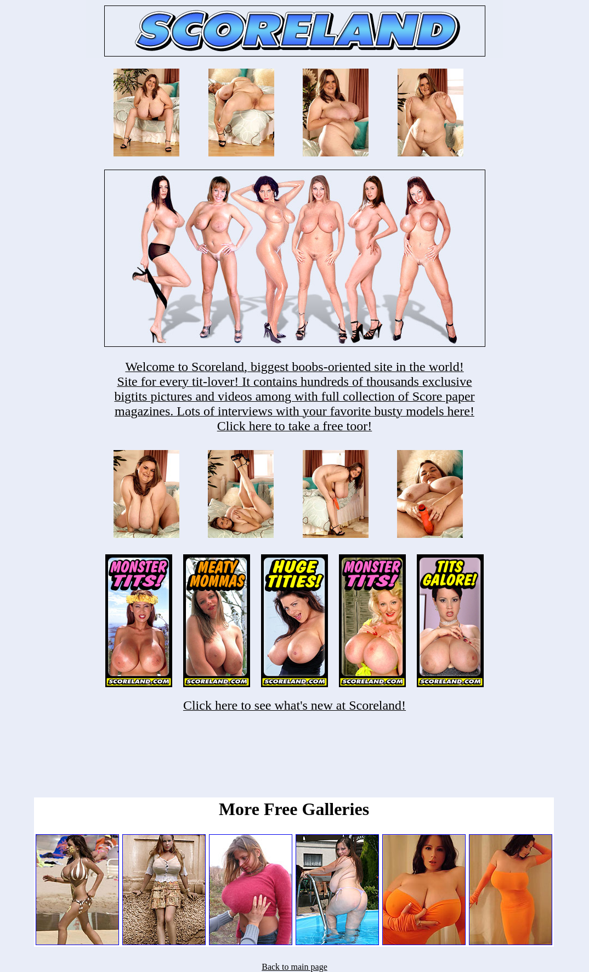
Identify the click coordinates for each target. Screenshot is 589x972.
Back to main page (294, 966)
